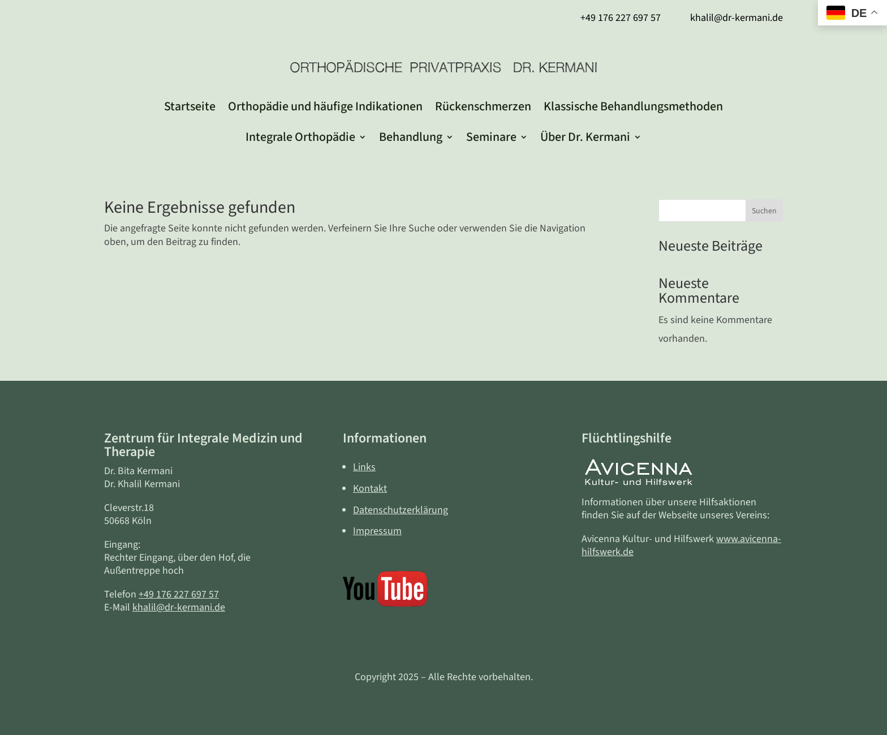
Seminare (491, 137)
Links (364, 467)
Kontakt (370, 489)
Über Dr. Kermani (585, 137)
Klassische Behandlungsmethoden (633, 106)
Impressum (377, 531)
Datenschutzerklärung (400, 510)
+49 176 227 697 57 (179, 594)
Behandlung (410, 137)
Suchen (764, 211)
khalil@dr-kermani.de (178, 607)
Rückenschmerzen (483, 106)
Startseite (190, 106)
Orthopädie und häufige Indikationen (325, 106)
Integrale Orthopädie (300, 137)
